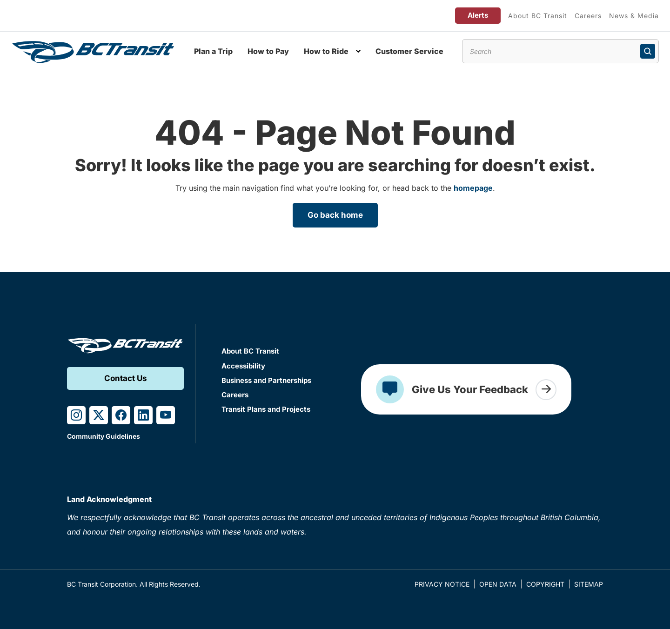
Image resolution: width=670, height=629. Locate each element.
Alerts (478, 15)
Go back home (335, 215)
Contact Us (125, 378)
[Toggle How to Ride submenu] (358, 51)
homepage (473, 188)
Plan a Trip (213, 51)
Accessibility (243, 365)
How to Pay (268, 51)
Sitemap (588, 584)
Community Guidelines (103, 436)
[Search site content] (560, 51)
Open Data (497, 584)
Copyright (545, 584)
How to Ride (326, 51)
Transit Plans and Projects (265, 409)
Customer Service (409, 51)
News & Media (634, 16)
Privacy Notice (442, 584)
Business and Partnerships (266, 380)
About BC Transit (537, 16)
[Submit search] (647, 51)
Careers (588, 16)
